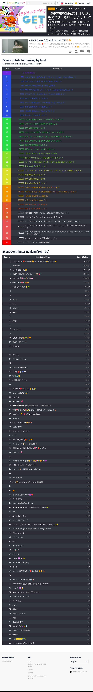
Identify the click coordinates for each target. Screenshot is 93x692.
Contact (30, 670)
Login (88, 3)
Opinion (30, 673)
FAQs (29, 661)
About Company (7, 661)
